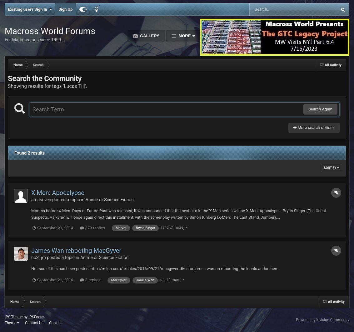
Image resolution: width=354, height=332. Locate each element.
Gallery (149, 35)
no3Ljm (38, 257)
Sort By (331, 168)
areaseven (41, 199)
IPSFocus (36, 317)
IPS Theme (14, 317)
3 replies (90, 280)
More (184, 35)
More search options (314, 127)
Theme (12, 323)
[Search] (278, 9)
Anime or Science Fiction (110, 199)
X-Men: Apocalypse (57, 193)
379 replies (92, 228)
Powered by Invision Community (322, 320)
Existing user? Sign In (30, 9)
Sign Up (65, 9)
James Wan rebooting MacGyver (76, 250)
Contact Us (34, 323)
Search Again (320, 109)
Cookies (55, 323)
